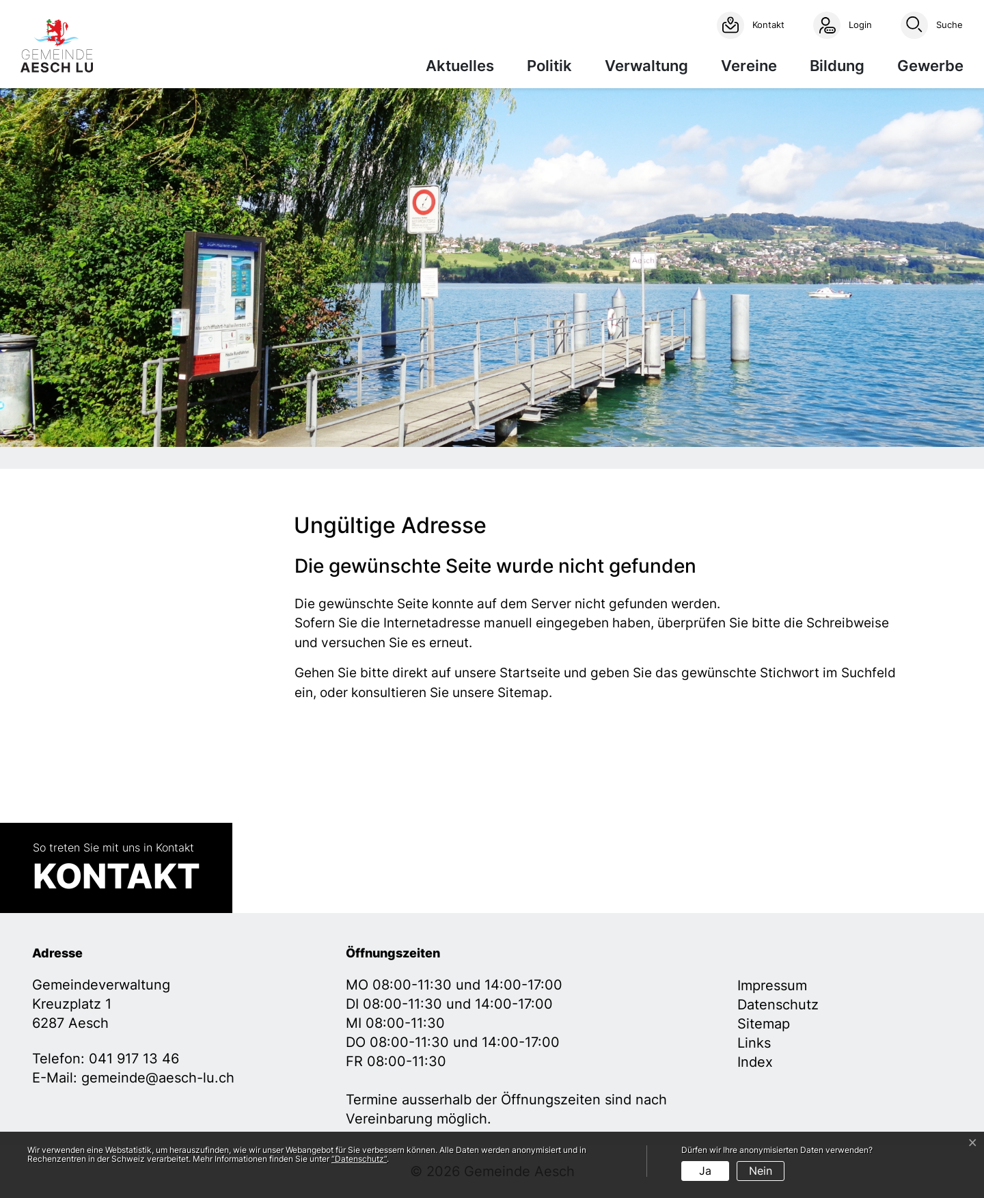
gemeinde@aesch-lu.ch (157, 1078)
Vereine (749, 65)
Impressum (772, 985)
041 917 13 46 (134, 1058)
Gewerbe (930, 65)
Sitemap (763, 1024)
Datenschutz (778, 1004)
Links (754, 1043)
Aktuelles (460, 65)
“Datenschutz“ (359, 1159)
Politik (549, 65)
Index (755, 1062)
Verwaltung (646, 65)
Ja (705, 1170)
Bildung (837, 65)
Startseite (530, 673)
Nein (760, 1170)
